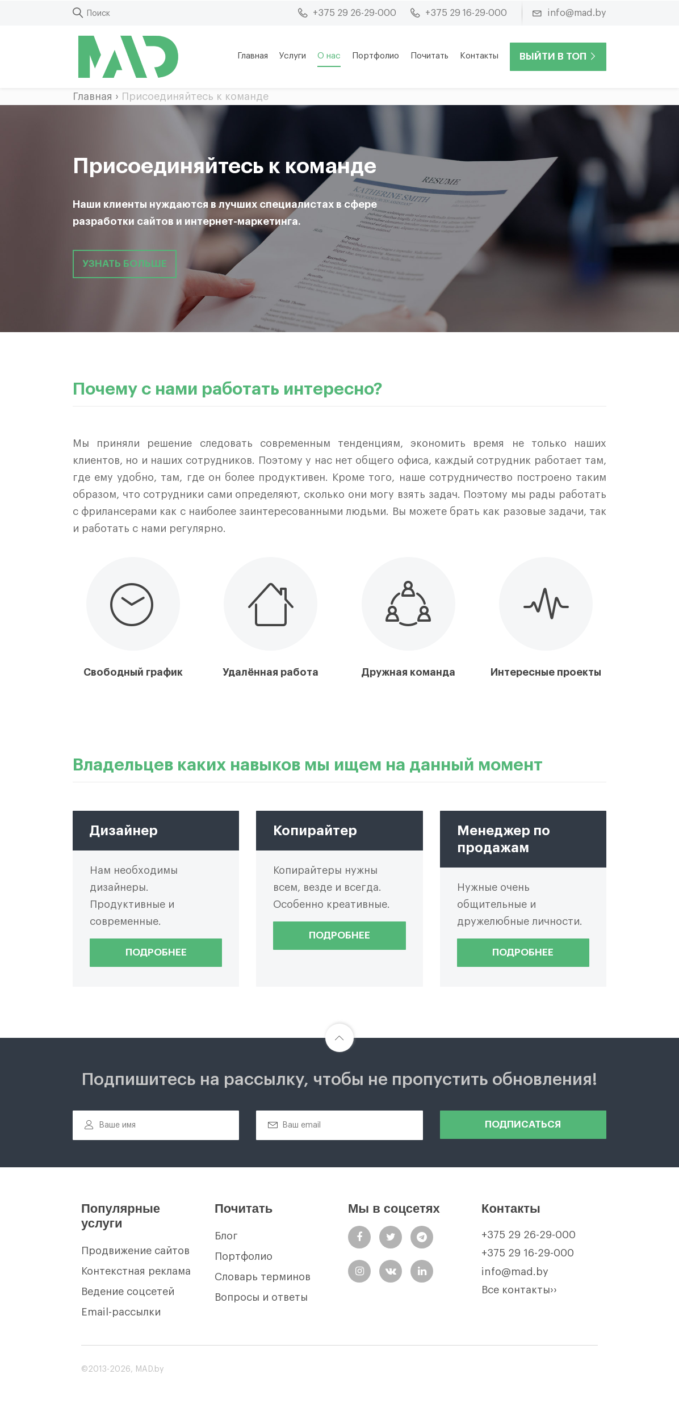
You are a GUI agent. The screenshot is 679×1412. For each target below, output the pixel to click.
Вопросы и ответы (261, 1297)
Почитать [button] (429, 56)
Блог (226, 1236)
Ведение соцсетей (127, 1292)
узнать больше (124, 264)
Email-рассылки (121, 1312)
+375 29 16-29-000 (527, 1253)
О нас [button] (329, 56)
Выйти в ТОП (558, 56)
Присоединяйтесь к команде (195, 96)
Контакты (479, 56)
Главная (252, 56)
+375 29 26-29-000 (528, 1235)
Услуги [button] (292, 56)
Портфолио (375, 56)
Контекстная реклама (136, 1271)
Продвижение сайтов (135, 1251)
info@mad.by (514, 1272)
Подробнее (156, 952)
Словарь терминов (263, 1277)
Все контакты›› (519, 1290)
